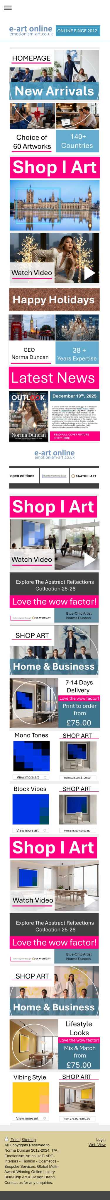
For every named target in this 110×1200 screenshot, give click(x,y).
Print (12, 1140)
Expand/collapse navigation (55, 7)
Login (101, 1139)
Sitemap (29, 1140)
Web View (97, 1145)
